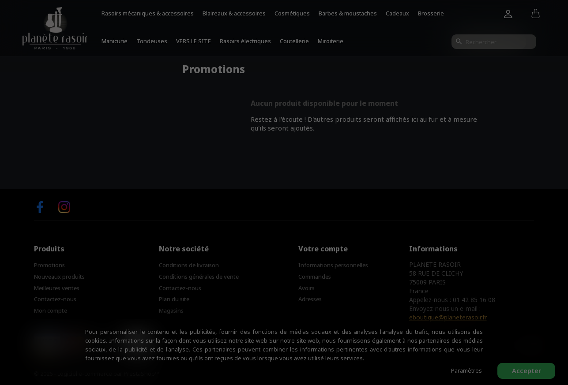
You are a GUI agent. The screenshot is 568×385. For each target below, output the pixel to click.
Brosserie (431, 13)
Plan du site (174, 299)
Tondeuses (151, 41)
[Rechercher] (493, 41)
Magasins (171, 310)
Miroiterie (330, 41)
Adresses (310, 299)
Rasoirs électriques (245, 41)
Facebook (40, 207)
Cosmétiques (292, 13)
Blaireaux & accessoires (234, 13)
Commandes (314, 276)
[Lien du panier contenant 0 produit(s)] (535, 14)
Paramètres (466, 370)
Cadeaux (397, 13)
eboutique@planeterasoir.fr (448, 317)
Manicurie (115, 41)
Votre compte (323, 249)
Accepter (526, 370)
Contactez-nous (55, 299)
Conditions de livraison (189, 265)
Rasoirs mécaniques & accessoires (148, 13)
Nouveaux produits (59, 276)
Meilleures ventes (56, 288)
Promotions (49, 265)
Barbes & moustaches (348, 13)
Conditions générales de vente (199, 276)
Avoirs (306, 288)
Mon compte (50, 310)
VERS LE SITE (193, 41)
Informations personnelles (333, 265)
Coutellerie (294, 41)
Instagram (64, 207)
